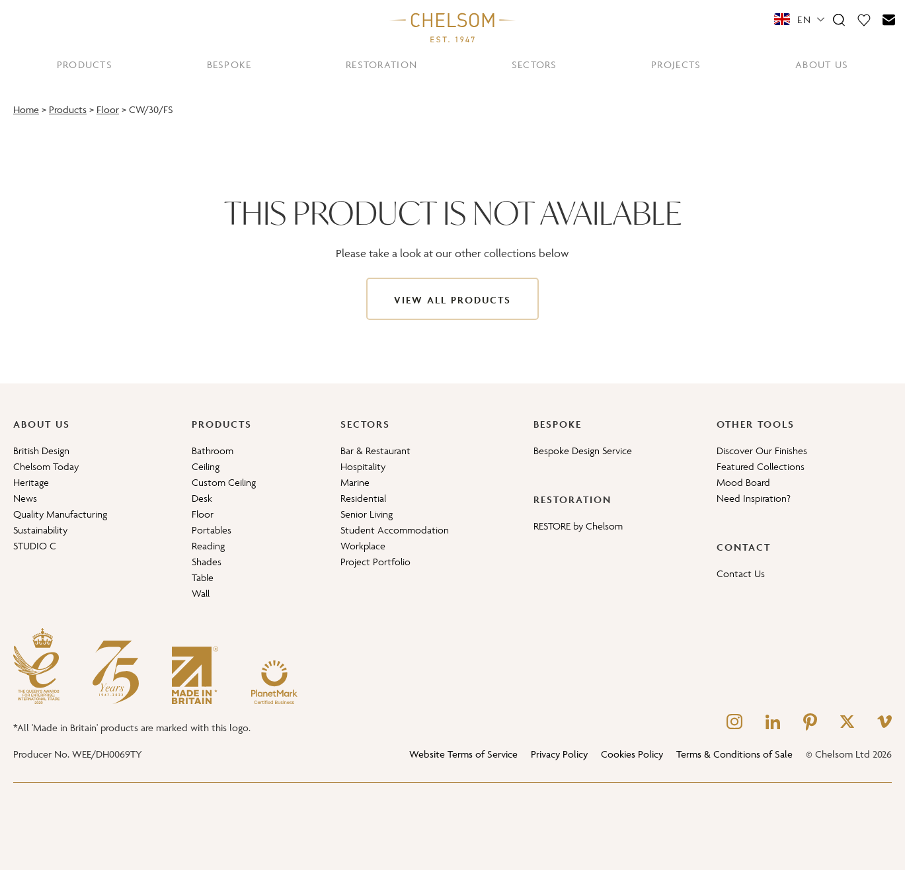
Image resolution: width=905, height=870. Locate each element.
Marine (355, 482)
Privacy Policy (559, 754)
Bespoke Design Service (582, 450)
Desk (202, 498)
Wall (201, 593)
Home (26, 109)
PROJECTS (676, 64)
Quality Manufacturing (60, 514)
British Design (41, 450)
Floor (108, 109)
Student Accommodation (394, 530)
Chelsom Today (46, 466)
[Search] (839, 19)
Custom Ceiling (224, 482)
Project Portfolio (375, 561)
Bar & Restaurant (375, 450)
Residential (363, 498)
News (25, 498)
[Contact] (889, 19)
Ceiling (205, 466)
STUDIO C (34, 545)
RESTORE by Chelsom (578, 526)
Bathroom (212, 450)
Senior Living (366, 514)
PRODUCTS (84, 64)
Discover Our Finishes (762, 450)
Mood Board (743, 482)
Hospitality (362, 466)
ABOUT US (821, 64)
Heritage (31, 482)
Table (203, 577)
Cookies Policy (632, 754)
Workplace (362, 545)
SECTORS (534, 64)
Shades (206, 561)
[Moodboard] (864, 19)
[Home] (453, 27)
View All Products (452, 300)
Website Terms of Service (463, 754)
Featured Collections (761, 466)
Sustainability (40, 530)
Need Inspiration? (754, 498)
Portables (211, 530)
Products (68, 109)
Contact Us (741, 573)
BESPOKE (229, 64)
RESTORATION (381, 64)
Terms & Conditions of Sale (734, 754)
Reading (208, 545)
